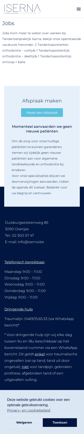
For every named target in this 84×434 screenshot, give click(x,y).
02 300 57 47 (23, 235)
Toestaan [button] (60, 422)
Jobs (8, 23)
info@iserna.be (31, 242)
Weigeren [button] (24, 422)
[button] (78, 9)
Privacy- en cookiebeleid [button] (28, 410)
